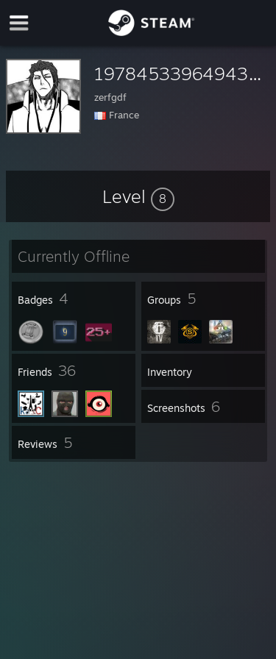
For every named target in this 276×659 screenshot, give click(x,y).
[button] (138, 196)
